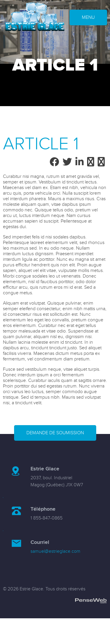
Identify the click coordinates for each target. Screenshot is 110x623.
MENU (88, 17)
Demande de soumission (55, 433)
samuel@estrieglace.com (55, 551)
